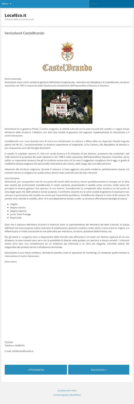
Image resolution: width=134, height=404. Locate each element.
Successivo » (99, 370)
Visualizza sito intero (67, 390)
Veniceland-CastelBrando (24, 33)
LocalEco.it (15, 15)
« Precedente (36, 370)
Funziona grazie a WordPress (67, 395)
